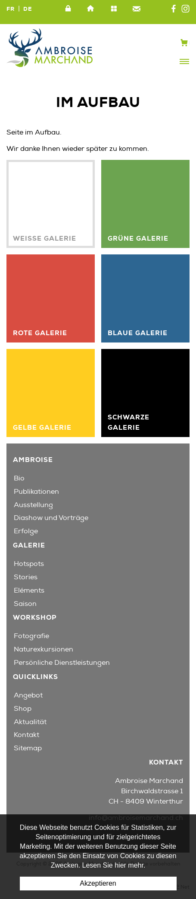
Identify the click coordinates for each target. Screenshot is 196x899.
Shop (22, 708)
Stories (25, 577)
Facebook (173, 9)
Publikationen (36, 491)
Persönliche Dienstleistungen (62, 662)
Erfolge (26, 531)
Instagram (185, 9)
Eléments (29, 590)
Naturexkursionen (43, 649)
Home (91, 9)
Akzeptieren (98, 883)
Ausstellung (33, 505)
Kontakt (136, 9)
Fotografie (31, 636)
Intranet (68, 9)
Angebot (28, 695)
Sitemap (113, 9)
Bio (19, 478)
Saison (25, 603)
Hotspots (29, 564)
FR (10, 8)
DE (27, 8)
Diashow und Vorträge (51, 518)
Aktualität (30, 722)
